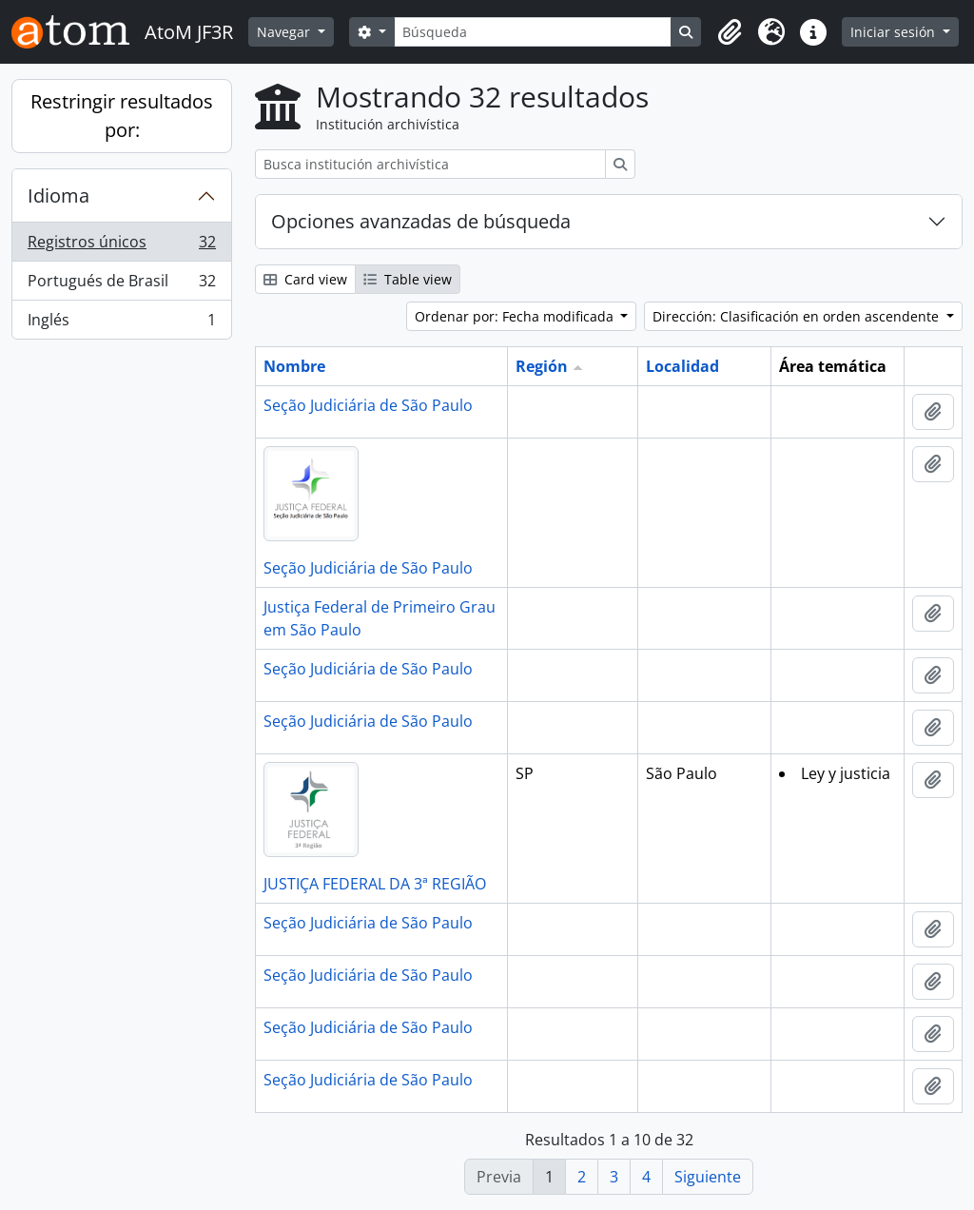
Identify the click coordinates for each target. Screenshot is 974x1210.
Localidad (682, 366)
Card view (305, 279)
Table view (407, 279)
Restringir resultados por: (121, 115)
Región (542, 366)
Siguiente (707, 1176)
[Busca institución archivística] (430, 164)
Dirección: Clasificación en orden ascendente (798, 316)
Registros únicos (121, 246)
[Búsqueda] (533, 32)
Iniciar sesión (894, 32)
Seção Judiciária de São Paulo (368, 405)
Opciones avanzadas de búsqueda (421, 221)
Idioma (58, 195)
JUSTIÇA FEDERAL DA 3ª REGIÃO (374, 883)
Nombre (294, 366)
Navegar (285, 32)
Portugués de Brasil (121, 285)
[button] (729, 32)
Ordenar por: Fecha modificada (516, 316)
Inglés (121, 323)
